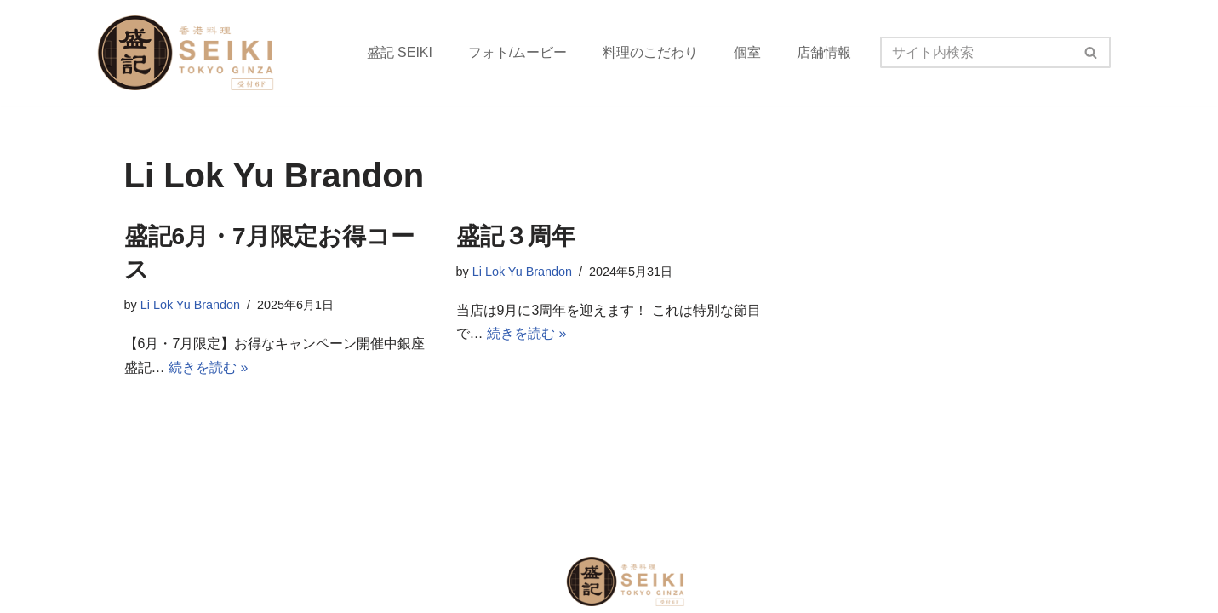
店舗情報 (824, 52)
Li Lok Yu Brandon (190, 305)
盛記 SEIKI (399, 52)
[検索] (976, 52)
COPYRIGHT (166, 581)
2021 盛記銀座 (266, 581)
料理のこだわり (650, 52)
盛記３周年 (515, 236)
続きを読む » (208, 367)
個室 (747, 52)
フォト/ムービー (517, 52)
